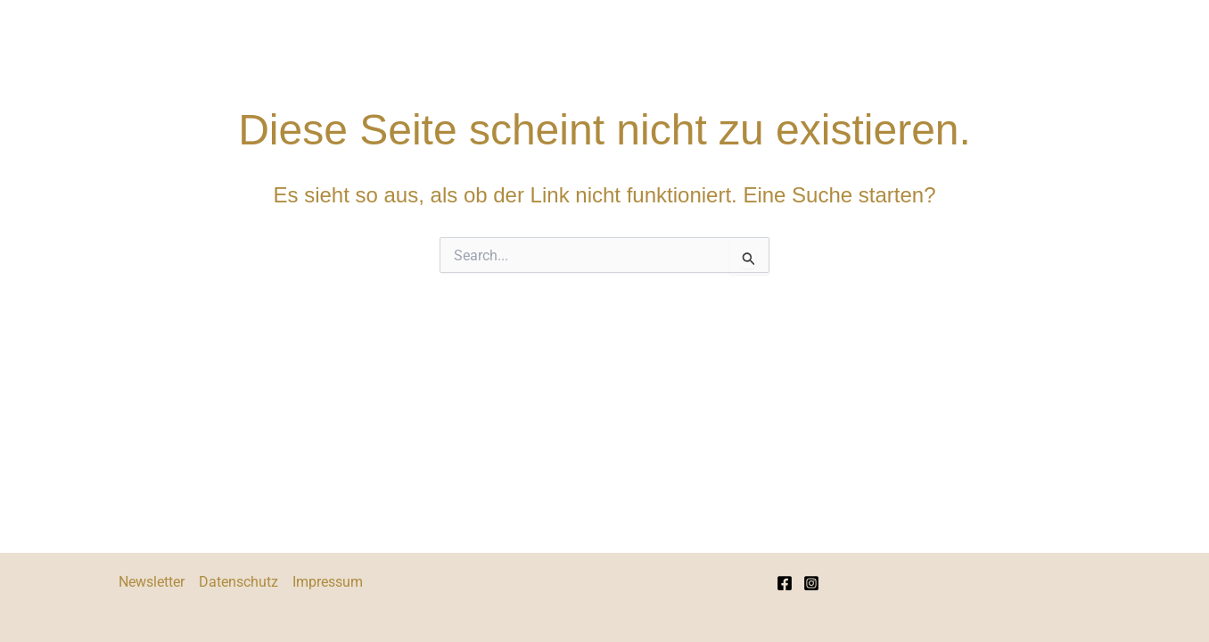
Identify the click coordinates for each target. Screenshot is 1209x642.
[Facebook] (785, 583)
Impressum (327, 581)
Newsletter (152, 581)
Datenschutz (238, 581)
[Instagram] (811, 583)
